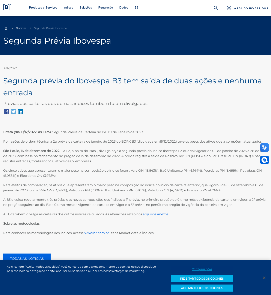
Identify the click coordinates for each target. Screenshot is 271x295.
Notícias (21, 28)
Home (6, 28)
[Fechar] (264, 279)
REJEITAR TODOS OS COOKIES (202, 280)
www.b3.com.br (96, 233)
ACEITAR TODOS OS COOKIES (202, 289)
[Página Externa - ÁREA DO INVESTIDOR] (247, 8)
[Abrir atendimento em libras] (264, 160)
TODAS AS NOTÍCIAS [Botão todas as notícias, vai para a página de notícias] (27, 259)
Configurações (202, 270)
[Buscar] (216, 7)
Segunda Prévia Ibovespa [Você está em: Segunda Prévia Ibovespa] (50, 28)
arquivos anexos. (156, 214)
